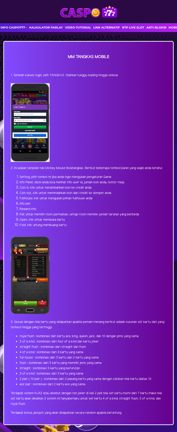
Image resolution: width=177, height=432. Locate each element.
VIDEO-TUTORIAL (78, 27)
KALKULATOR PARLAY (46, 27)
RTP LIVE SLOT (133, 27)
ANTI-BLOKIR (156, 27)
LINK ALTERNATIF (106, 27)
